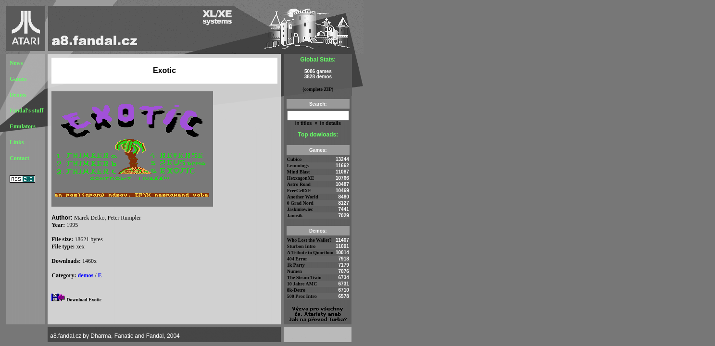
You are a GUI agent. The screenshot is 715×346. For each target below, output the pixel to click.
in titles (303, 123)
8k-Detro (296, 290)
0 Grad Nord (300, 203)
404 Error (297, 258)
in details (330, 123)
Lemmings (298, 165)
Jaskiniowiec (300, 209)
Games (18, 78)
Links (17, 142)
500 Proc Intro (302, 296)
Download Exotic (83, 299)
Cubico (294, 159)
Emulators (23, 126)
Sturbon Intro (301, 246)
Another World (302, 196)
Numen (294, 271)
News (16, 63)
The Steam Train (304, 277)
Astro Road (299, 184)
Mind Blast (298, 171)
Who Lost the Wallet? (309, 240)
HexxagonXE (300, 178)
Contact (19, 158)
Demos (18, 94)
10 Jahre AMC (302, 283)
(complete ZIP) (317, 89)
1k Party (296, 265)
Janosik (295, 215)
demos (86, 275)
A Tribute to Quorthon (310, 252)
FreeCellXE (299, 190)
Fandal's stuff (26, 110)
